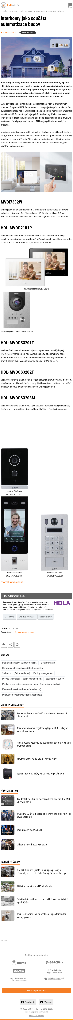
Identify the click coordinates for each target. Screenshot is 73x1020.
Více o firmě (9, 617)
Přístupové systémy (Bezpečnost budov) (22, 694)
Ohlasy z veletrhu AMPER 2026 (32, 844)
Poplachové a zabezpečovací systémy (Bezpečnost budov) (31, 684)
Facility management (43, 673)
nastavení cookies (36, 1015)
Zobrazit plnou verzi (36, 990)
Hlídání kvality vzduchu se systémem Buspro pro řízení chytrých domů (44, 744)
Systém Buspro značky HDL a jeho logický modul (40, 773)
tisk (4, 645)
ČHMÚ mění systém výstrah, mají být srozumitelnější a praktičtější (42, 901)
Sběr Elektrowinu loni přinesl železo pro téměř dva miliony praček (41, 916)
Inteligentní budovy (26, 11)
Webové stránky (46, 617)
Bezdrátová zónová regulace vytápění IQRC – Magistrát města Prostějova (43, 730)
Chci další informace (27, 617)
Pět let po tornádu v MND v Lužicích (34, 886)
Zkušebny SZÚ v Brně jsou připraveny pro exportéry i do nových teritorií (44, 815)
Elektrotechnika (13, 11)
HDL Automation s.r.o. (9, 32)
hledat (17, 645)
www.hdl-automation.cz (12, 582)
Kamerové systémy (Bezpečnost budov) (21, 689)
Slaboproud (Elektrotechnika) (16, 673)
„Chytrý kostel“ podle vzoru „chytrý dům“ (37, 758)
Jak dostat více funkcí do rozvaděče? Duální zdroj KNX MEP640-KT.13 (43, 801)
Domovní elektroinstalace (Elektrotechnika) (22, 668)
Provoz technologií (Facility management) (22, 678)
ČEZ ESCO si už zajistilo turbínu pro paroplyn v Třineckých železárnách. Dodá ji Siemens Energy (41, 872)
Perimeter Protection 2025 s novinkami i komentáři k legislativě (42, 715)
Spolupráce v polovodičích (30, 829)
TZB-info (3, 11)
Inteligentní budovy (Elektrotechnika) (19, 662)
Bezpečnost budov (55, 678)
